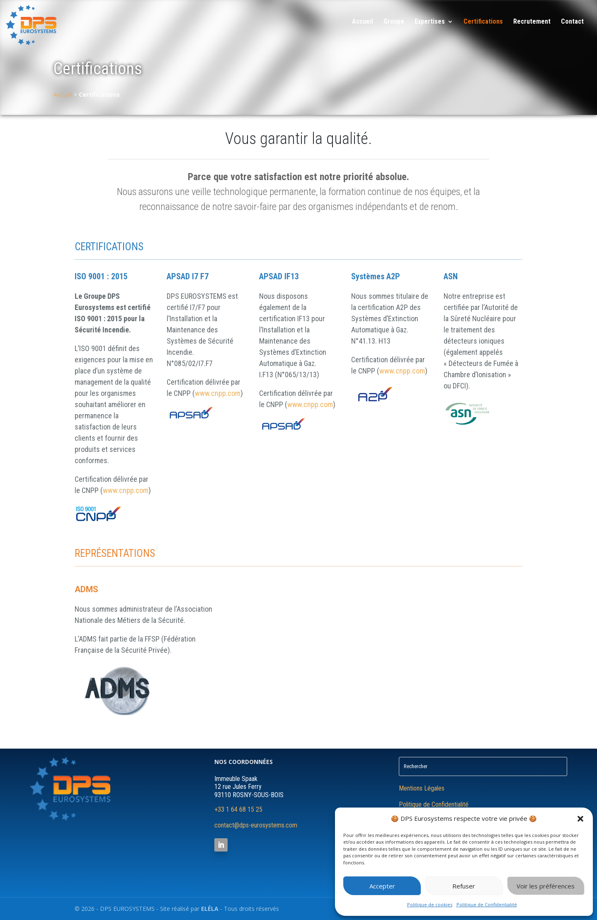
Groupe (393, 22)
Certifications (483, 22)
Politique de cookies (429, 904)
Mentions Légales (421, 788)
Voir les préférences (546, 886)
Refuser (463, 886)
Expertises (430, 22)
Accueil (362, 22)
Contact (572, 22)
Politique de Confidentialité (486, 904)
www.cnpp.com (125, 490)
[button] (580, 819)
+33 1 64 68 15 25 (238, 809)
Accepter (382, 886)
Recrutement (532, 22)
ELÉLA (209, 909)
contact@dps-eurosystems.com (255, 825)
